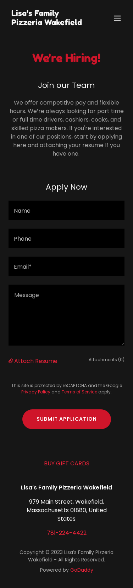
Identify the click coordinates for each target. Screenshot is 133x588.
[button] (117, 18)
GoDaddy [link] (81, 569)
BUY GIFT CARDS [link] (66, 463)
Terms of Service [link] (79, 392)
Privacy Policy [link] (35, 392)
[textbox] (66, 210)
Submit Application (67, 418)
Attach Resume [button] (35, 361)
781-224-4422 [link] (67, 533)
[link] (49, 23)
